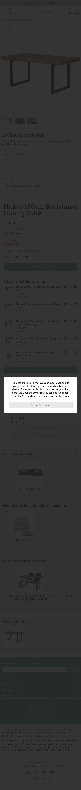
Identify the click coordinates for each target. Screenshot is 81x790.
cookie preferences (58, 396)
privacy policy (36, 392)
